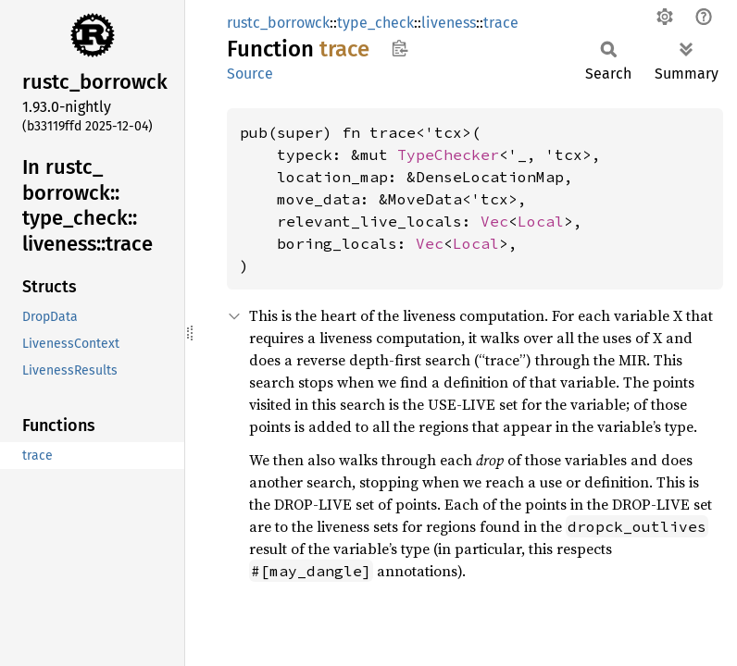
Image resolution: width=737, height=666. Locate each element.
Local (541, 221)
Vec (494, 221)
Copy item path (399, 48)
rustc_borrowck (278, 22)
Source (250, 73)
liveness (448, 22)
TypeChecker (448, 154)
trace (500, 22)
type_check (375, 22)
